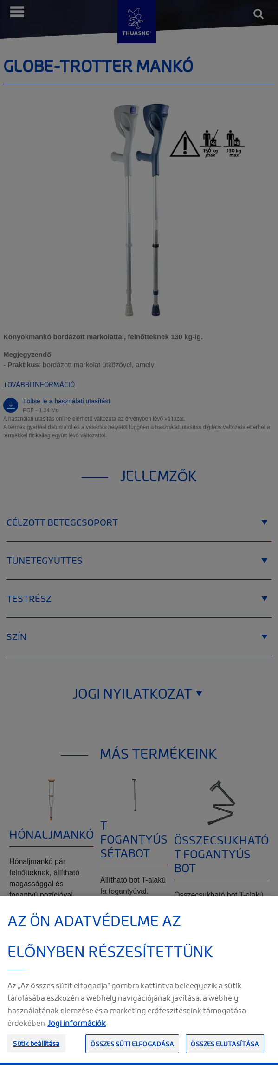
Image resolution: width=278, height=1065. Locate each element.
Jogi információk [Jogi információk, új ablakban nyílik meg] (76, 1042)
